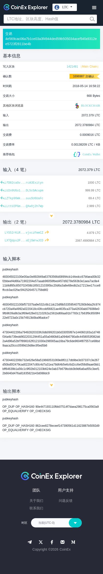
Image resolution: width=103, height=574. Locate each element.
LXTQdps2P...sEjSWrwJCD (24, 240)
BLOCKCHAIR (87, 106)
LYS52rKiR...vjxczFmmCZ (24, 233)
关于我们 (36, 501)
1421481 (72, 66)
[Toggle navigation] (94, 7)
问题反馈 (65, 501)
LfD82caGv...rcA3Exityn (24, 183)
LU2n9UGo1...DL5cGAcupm (24, 190)
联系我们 (36, 508)
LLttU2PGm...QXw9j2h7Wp (24, 206)
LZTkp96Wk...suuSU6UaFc (24, 198)
